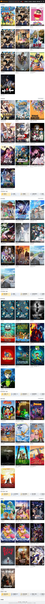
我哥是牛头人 (17, 366)
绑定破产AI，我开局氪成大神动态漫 (21, 166)
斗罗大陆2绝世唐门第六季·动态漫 (20, 143)
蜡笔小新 (31, 26)
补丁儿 (2, 566)
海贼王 (2, 26)
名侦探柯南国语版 (18, 26)
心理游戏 (16, 543)
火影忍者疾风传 (32, 72)
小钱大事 (2, 320)
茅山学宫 (16, 120)
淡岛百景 (16, 243)
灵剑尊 (31, 49)
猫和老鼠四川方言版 (4, 366)
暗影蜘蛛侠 (32, 320)
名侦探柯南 (2, 72)
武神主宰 (16, 72)
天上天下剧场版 (32, 566)
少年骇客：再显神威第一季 (34, 366)
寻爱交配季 (17, 343)
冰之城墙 (16, 266)
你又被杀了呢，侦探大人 (5, 266)
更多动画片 (41, 498)
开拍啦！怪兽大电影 (33, 120)
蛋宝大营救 (2, 443)
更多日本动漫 (40, 198)
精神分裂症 (2, 466)
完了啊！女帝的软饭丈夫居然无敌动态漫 (7, 143)
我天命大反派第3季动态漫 (5, 166)
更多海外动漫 (40, 398)
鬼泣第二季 (32, 343)
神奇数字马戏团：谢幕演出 (34, 543)
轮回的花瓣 (32, 243)
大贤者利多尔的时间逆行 (19, 220)
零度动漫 (4, 1)
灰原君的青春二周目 (33, 220)
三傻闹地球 (2, 520)
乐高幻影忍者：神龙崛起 (19, 420)
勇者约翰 (31, 443)
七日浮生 (31, 520)
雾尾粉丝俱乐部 (32, 266)
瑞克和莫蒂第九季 (4, 343)
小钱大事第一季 (18, 320)
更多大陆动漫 (40, 98)
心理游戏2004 (3, 543)
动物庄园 (16, 566)
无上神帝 (16, 49)
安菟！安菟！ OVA (18, 520)
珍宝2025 (31, 420)
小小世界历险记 (3, 420)
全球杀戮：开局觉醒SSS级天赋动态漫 (7, 188)
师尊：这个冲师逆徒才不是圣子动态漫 (36, 166)
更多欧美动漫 (40, 298)
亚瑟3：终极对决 (18, 466)
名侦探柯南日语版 (4, 49)
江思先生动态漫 (32, 143)
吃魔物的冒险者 (3, 243)
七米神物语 (2, 220)
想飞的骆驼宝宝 (18, 443)
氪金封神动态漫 (3, 120)
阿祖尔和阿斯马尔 (33, 466)
